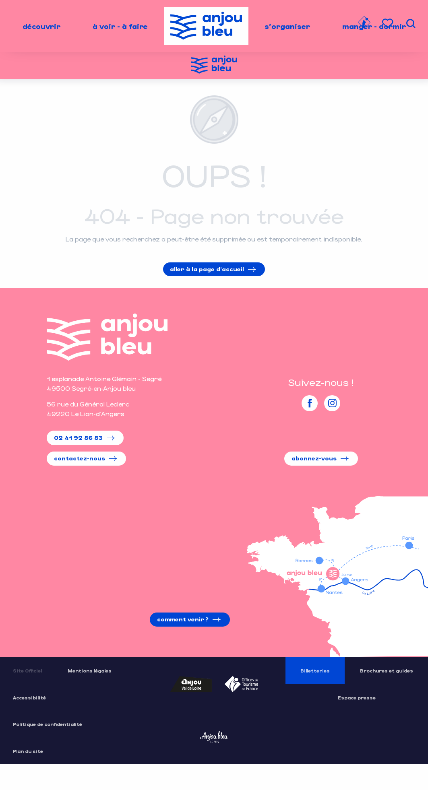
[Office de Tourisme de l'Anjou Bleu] (214, 66)
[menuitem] (41, 26)
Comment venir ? (183, 619)
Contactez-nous (79, 458)
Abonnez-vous (314, 458)
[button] (411, 24)
